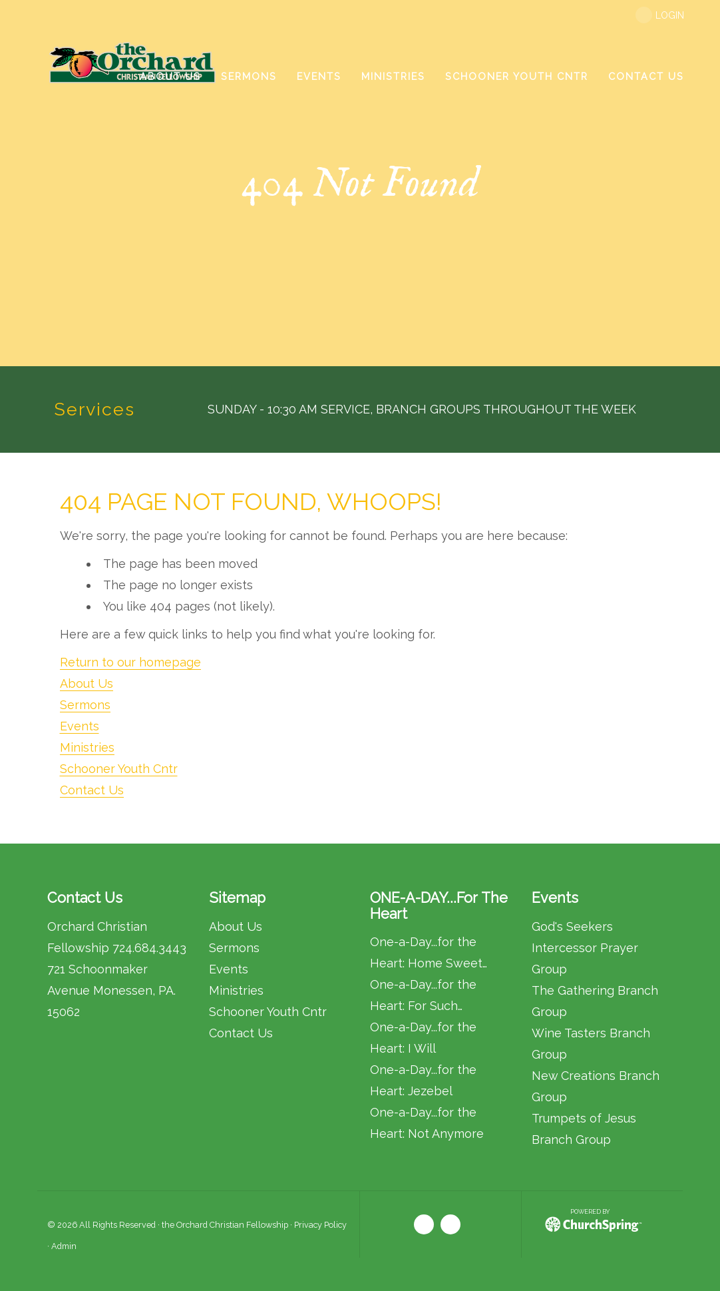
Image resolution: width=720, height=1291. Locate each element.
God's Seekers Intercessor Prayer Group (585, 947)
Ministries (87, 747)
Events (79, 726)
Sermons (85, 705)
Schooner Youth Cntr (119, 769)
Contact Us (92, 790)
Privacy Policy (320, 1225)
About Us (86, 683)
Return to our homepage (130, 662)
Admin (64, 1246)
